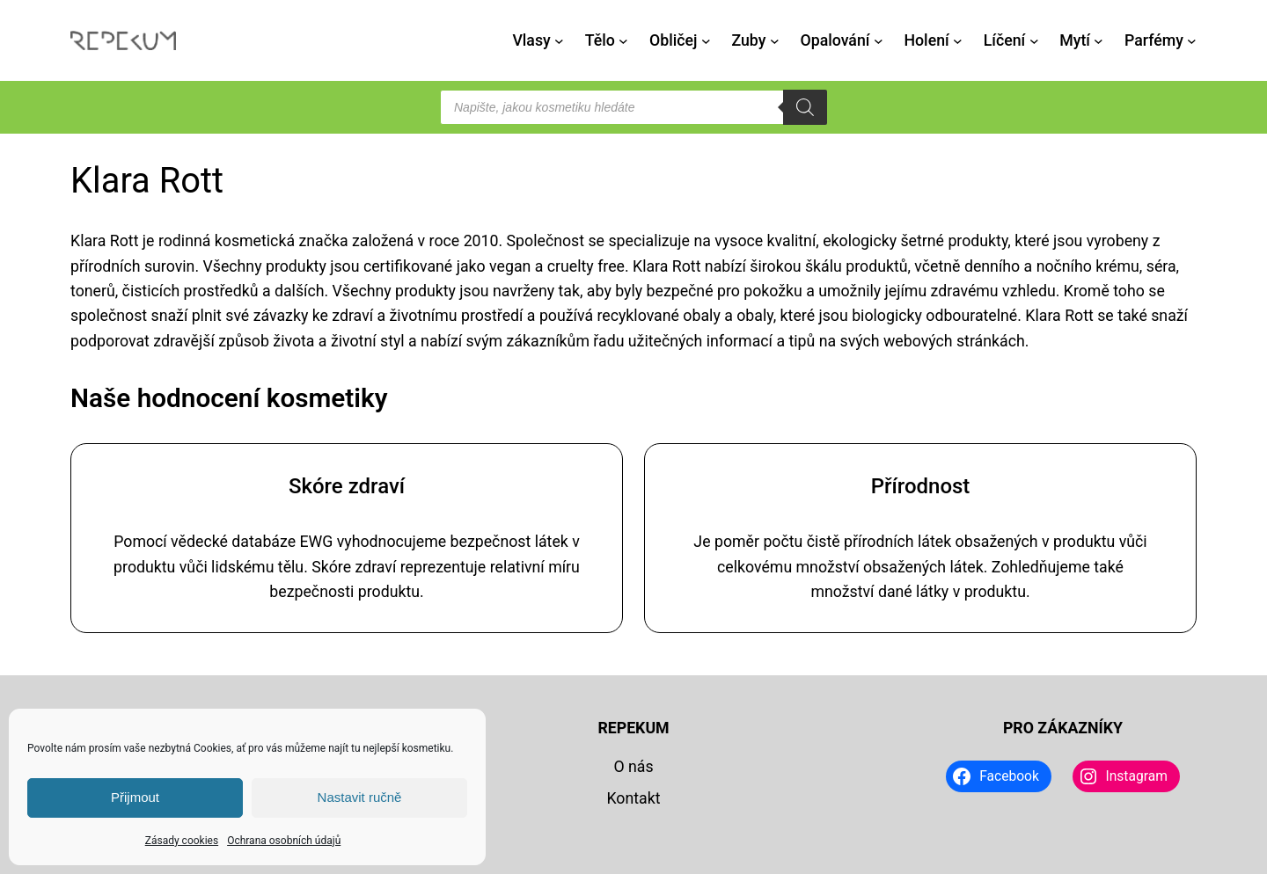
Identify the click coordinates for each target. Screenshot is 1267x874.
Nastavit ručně (360, 797)
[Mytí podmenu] (1098, 41)
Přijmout (135, 797)
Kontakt (633, 798)
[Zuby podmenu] (775, 41)
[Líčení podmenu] (1034, 41)
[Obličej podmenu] (706, 41)
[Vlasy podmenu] (559, 41)
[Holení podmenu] (958, 41)
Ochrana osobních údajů (284, 840)
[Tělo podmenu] (623, 41)
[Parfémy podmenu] (1192, 41)
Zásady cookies (181, 840)
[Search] (805, 107)
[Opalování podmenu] (878, 41)
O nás (633, 767)
